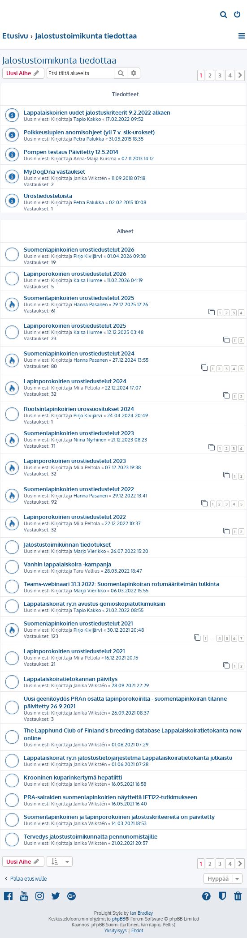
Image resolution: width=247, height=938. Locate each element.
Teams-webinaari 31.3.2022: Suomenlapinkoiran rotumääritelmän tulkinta (121, 583)
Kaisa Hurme (88, 280)
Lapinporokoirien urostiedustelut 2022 (75, 516)
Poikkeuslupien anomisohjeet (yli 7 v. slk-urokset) (89, 132)
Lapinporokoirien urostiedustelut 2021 (74, 651)
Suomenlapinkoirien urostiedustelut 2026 (79, 249)
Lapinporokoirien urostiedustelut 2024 (75, 381)
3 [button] (219, 75)
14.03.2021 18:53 (129, 823)
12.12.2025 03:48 (125, 332)
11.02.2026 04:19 (125, 280)
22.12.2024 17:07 (123, 388)
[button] (240, 75)
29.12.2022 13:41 (130, 496)
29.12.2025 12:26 (130, 304)
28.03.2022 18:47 (123, 571)
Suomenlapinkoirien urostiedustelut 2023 (79, 433)
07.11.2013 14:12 (137, 158)
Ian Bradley (141, 913)
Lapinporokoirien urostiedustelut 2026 (75, 273)
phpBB (118, 918)
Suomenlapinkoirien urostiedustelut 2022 (79, 489)
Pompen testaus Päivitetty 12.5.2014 (71, 151)
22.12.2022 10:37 (123, 523)
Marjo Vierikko (90, 551)
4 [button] (230, 75)
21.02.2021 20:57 (130, 843)
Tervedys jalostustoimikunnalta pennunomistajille (90, 836)
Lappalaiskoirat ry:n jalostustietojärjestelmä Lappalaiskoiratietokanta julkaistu (128, 757)
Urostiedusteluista (48, 195)
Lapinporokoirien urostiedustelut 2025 (75, 325)
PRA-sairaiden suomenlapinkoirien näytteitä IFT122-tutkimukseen (110, 797)
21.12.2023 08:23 (129, 440)
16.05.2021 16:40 (129, 804)
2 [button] (210, 75)
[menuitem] (224, 15)
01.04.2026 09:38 (126, 256)
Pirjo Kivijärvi (88, 256)
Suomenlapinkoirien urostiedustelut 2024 (79, 353)
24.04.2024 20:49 (127, 415)
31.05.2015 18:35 (126, 139)
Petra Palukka (89, 139)
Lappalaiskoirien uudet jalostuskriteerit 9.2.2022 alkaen (97, 112)
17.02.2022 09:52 (124, 119)
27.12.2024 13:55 (130, 360)
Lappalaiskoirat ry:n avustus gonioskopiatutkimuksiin (94, 603)
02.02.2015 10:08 (127, 202)
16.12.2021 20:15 (121, 658)
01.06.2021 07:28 (130, 764)
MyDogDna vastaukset (54, 171)
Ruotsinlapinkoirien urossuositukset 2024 (79, 408)
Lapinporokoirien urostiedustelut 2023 (75, 460)
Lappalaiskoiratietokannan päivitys (70, 678)
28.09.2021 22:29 (130, 685)
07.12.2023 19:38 (123, 467)
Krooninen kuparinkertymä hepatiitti (73, 777)
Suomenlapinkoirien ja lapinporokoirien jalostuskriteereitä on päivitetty (119, 816)
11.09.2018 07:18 (128, 178)
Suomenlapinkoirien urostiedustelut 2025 (79, 297)
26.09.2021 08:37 (130, 713)
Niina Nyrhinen (90, 440)
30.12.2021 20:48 (125, 630)
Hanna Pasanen (91, 304)
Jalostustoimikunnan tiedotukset (67, 544)
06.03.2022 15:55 (129, 590)
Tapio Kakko (87, 119)
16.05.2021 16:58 (129, 784)
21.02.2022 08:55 (124, 610)
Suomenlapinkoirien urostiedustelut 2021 (78, 623)
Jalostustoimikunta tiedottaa (59, 60)
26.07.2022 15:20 (129, 551)
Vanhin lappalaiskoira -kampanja (67, 564)
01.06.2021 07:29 (130, 744)
